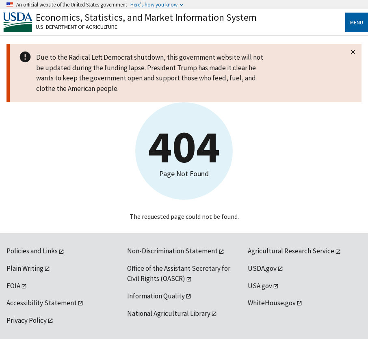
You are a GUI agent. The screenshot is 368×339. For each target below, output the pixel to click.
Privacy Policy (26, 320)
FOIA (13, 285)
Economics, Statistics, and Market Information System (146, 17)
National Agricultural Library (168, 313)
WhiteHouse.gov (272, 302)
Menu (356, 22)
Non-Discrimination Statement (172, 250)
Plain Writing (24, 268)
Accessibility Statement (41, 302)
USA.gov (260, 285)
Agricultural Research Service (291, 250)
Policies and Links (32, 250)
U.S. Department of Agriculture (76, 26)
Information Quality (156, 295)
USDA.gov (262, 268)
